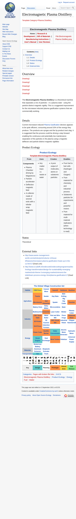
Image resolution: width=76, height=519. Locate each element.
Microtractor (37, 302)
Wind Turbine (55, 339)
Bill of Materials (43, 36)
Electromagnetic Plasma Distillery (37, 377)
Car (37, 354)
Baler (64, 307)
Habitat (27, 290)
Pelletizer (64, 339)
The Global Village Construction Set (49, 286)
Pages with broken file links (43, 374)
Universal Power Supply (71, 339)
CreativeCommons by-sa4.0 (48, 391)
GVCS (58, 374)
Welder (63, 312)
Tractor (37, 296)
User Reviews (44, 42)
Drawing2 (26, 82)
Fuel (25, 380)
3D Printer (37, 321)
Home (32, 34)
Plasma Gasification (52, 125)
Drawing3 (26, 86)
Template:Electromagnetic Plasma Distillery (48, 156)
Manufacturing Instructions (37, 39)
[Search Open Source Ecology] (67, 8)
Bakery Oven (37, 307)
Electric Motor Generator (63, 332)
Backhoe (71, 290)
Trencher (71, 302)
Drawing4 (26, 90)
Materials (27, 350)
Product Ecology (48, 152)
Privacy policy (26, 395)
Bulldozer (63, 290)
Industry (28, 319)
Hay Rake (55, 296)
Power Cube (37, 332)
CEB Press (37, 290)
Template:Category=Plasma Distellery (37, 20)
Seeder (46, 296)
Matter (31, 380)
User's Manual (30, 42)
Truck (46, 354)
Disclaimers (57, 395)
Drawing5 (26, 93)
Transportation (27, 354)
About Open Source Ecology (41, 395)
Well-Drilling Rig (63, 296)
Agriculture (28, 301)
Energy (27, 338)
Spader (55, 302)
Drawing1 (26, 79)
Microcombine (55, 307)
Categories (27, 374)
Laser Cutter (55, 312)
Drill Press (37, 326)
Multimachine (37, 312)
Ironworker (46, 312)
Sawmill (55, 290)
